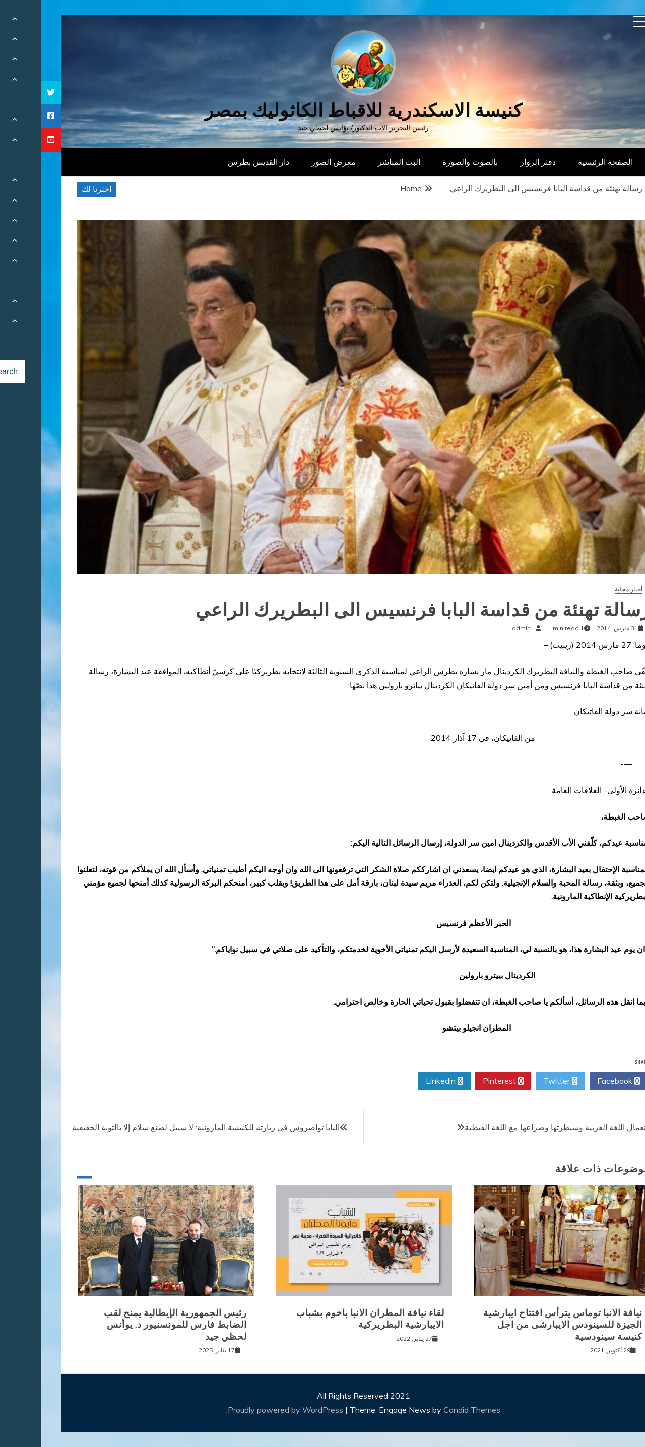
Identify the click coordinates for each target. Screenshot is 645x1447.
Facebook (577, 1081)
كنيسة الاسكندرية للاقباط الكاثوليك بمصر (323, 110)
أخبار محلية (588, 589)
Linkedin (403, 1081)
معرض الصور (293, 162)
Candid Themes (431, 1410)
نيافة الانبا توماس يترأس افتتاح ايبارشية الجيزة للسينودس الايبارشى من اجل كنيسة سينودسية (522, 1325)
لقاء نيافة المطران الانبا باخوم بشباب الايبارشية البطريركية (329, 1319)
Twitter (519, 1081)
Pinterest (462, 1081)
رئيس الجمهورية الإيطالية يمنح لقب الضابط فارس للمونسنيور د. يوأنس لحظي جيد (134, 1325)
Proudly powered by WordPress (245, 1410)
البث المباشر (358, 162)
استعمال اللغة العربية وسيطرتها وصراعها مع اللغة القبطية (519, 1127)
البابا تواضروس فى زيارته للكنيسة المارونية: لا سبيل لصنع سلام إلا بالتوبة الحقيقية (165, 1127)
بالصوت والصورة (429, 162)
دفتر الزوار (497, 162)
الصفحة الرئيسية (564, 162)
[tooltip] (10, 92)
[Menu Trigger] (599, 21)
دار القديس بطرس (217, 162)
